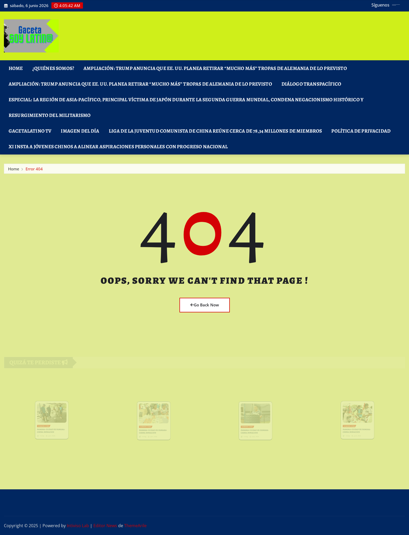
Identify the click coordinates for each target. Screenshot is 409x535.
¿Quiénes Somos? (53, 68)
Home (16, 68)
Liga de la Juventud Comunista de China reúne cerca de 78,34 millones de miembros (215, 130)
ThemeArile (135, 525)
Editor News (105, 525)
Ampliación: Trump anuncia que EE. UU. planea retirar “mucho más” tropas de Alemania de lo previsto (215, 68)
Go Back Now (204, 304)
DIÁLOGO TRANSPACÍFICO (311, 83)
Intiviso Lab (78, 525)
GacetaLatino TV (30, 130)
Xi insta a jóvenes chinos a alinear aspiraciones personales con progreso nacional (118, 146)
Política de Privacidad (360, 130)
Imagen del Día (80, 130)
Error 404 (34, 170)
